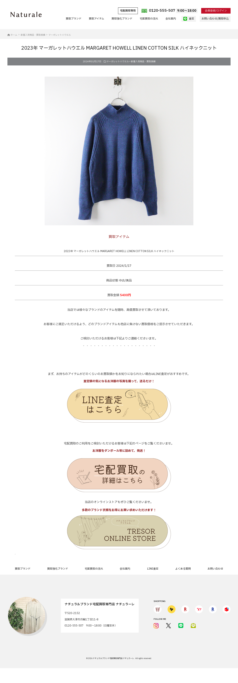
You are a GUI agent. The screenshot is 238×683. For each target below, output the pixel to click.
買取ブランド (73, 19)
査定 (188, 19)
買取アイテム (96, 19)
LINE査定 (152, 569)
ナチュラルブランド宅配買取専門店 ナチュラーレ (113, 658)
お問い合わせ (215, 569)
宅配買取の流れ (149, 19)
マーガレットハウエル (118, 61)
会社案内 (170, 19)
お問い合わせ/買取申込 (215, 19)
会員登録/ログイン (216, 11)
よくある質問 (183, 569)
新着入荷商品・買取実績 (143, 61)
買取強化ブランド (122, 19)
